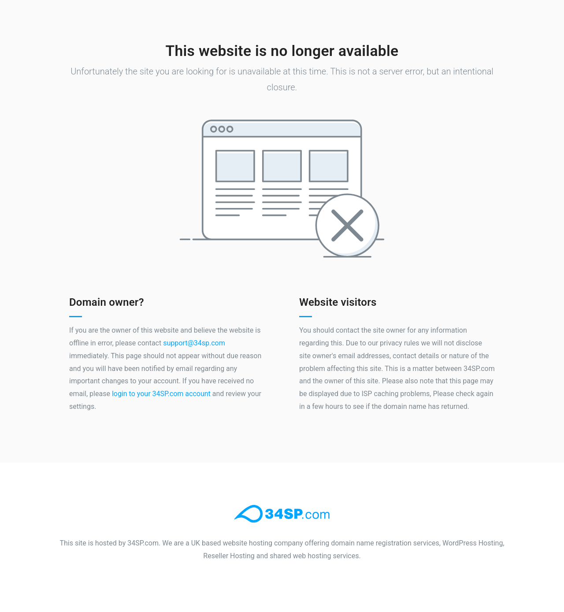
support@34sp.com (194, 343)
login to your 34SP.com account (161, 393)
